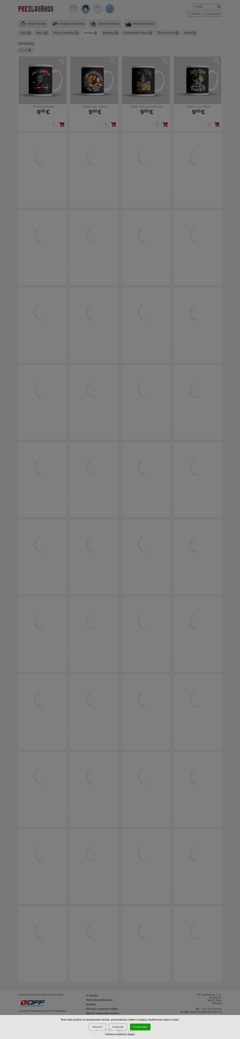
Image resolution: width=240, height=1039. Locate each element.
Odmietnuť (97, 1027)
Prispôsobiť (118, 1027)
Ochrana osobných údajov (120, 1034)
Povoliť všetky (140, 1027)
